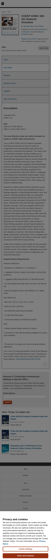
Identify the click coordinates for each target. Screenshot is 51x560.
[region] (25, 535)
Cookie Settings (25, 549)
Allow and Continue (25, 556)
